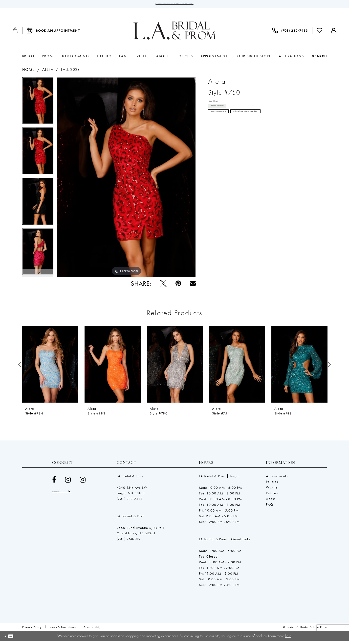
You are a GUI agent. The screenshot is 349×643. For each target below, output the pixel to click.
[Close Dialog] (7, 638)
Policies (272, 483)
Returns (272, 495)
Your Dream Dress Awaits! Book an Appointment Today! (175, 5)
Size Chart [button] (218, 104)
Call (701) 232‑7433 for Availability (285, 125)
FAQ (269, 506)
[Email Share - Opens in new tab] (193, 285)
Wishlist (272, 489)
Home (28, 71)
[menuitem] (15, 32)
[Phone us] (290, 32)
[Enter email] (70, 494)
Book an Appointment (229, 125)
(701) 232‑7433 (130, 500)
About (271, 500)
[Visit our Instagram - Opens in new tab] (68, 481)
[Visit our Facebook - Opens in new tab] (54, 481)
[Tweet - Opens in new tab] (163, 285)
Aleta (48, 71)
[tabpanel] (37, 104)
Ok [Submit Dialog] (18, 637)
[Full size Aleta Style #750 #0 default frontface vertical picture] (126, 179)
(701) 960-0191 (129, 541)
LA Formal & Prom (131, 518)
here (288, 637)
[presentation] (50, 366)
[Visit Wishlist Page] (319, 32)
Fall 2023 (70, 71)
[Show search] (319, 58)
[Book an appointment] (53, 32)
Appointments (277, 478)
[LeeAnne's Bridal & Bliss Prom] (174, 32)
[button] (15, 32)
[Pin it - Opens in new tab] (178, 285)
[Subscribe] (87, 494)
